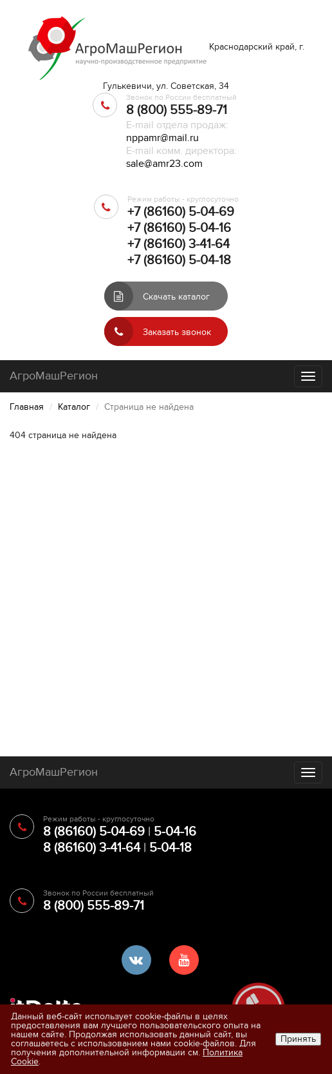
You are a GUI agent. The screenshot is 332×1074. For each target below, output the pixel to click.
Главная (27, 406)
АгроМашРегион (54, 376)
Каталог (74, 406)
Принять (298, 1038)
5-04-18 (170, 848)
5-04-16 (175, 831)
